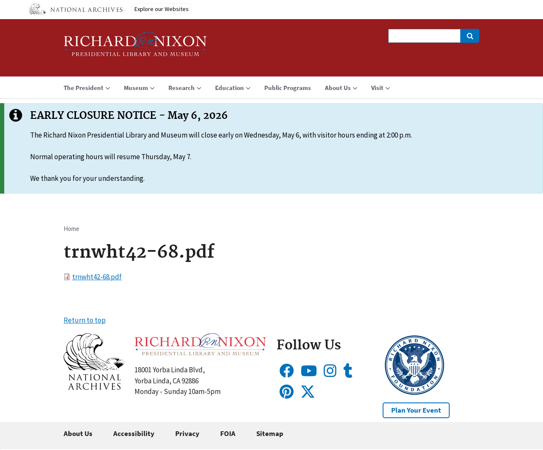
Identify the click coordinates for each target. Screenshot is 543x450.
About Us (78, 433)
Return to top (85, 320)
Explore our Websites (161, 9)
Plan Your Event (416, 410)
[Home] (135, 48)
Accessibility (133, 433)
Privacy (187, 433)
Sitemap (269, 433)
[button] (94, 387)
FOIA (227, 433)
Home (71, 229)
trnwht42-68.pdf (97, 276)
